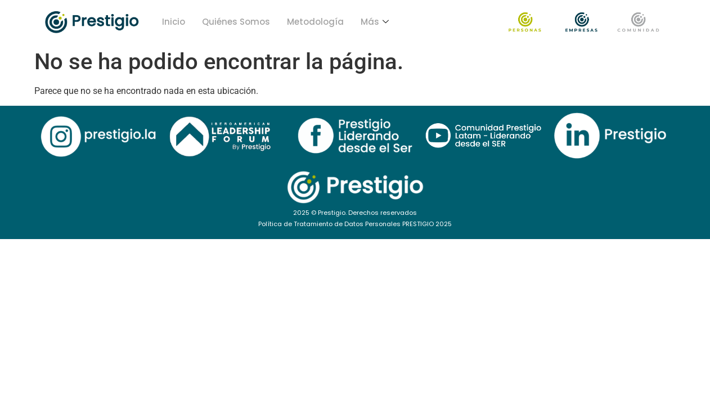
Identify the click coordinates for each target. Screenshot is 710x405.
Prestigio (331, 212)
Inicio (173, 22)
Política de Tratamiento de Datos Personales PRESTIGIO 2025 (355, 223)
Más (375, 22)
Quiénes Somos (236, 22)
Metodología (315, 22)
